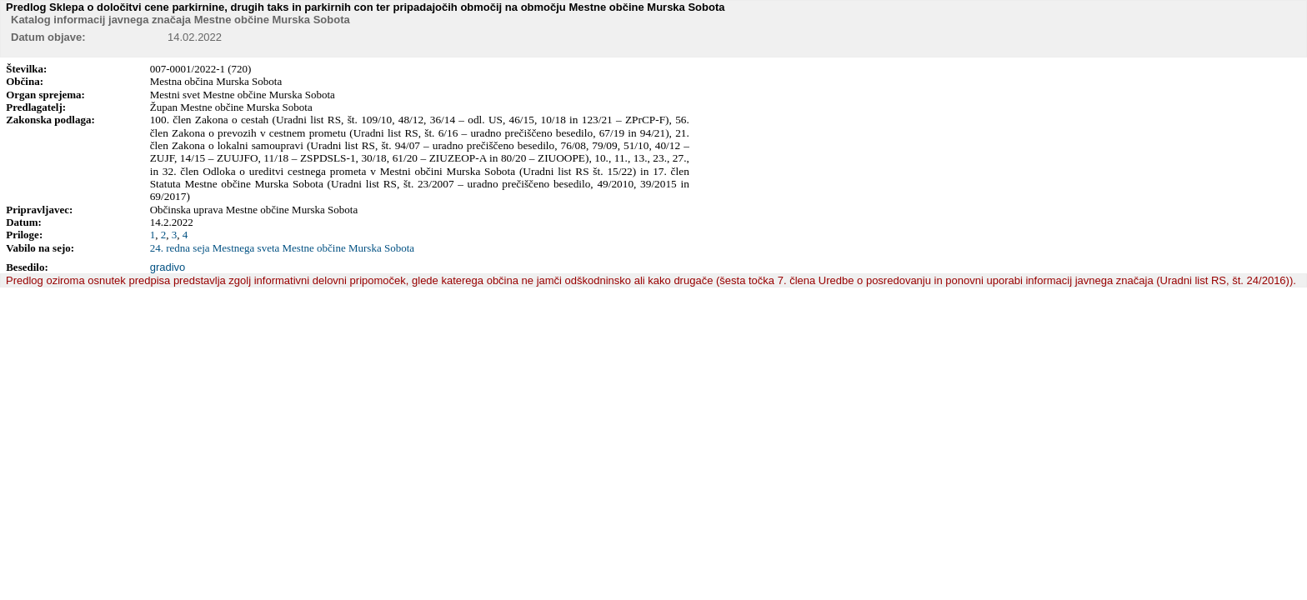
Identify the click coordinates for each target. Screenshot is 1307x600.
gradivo (168, 267)
